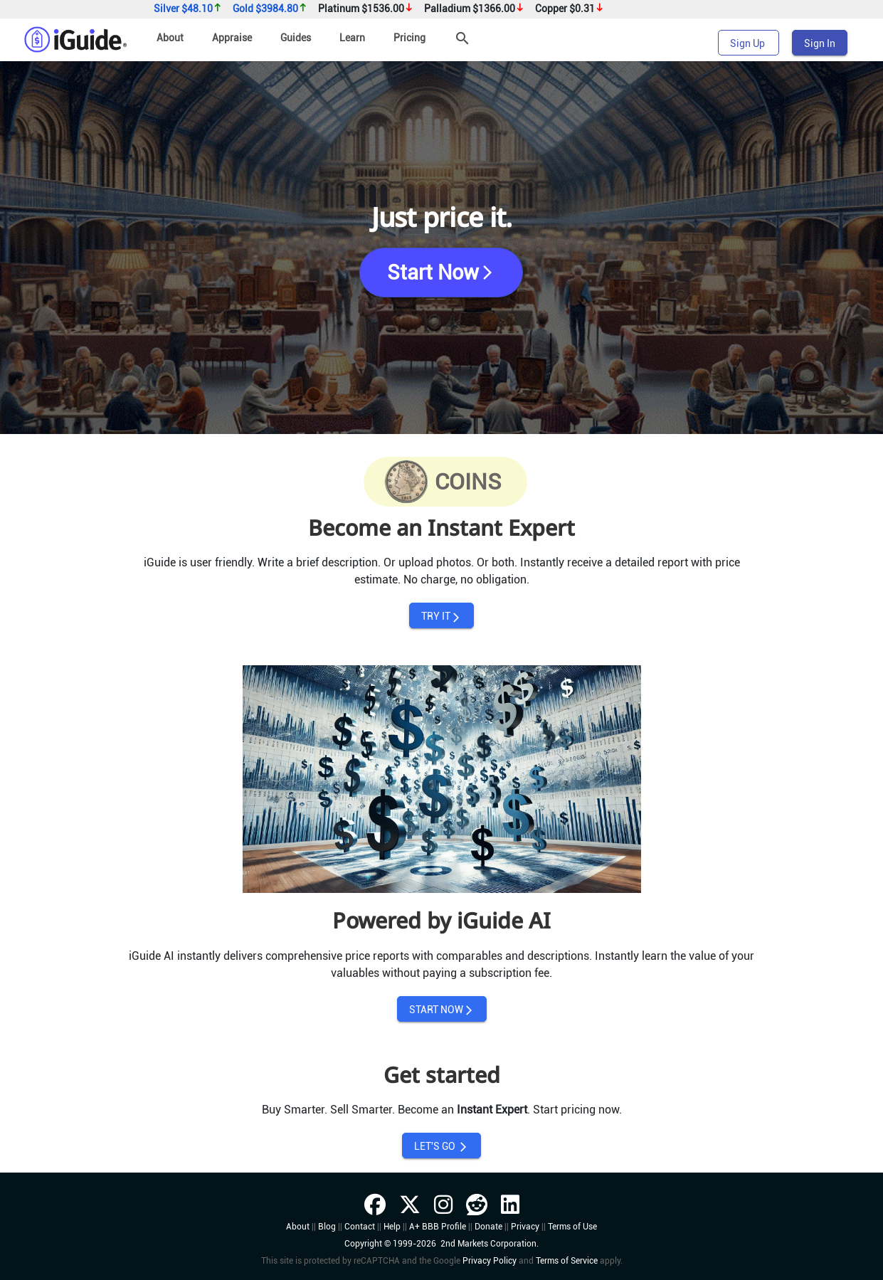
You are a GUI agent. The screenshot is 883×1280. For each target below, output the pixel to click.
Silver (188, 9)
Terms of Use (572, 1227)
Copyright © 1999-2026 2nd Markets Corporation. (441, 1244)
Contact (359, 1227)
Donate (488, 1227)
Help (392, 1227)
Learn (352, 37)
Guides (295, 37)
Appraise (232, 37)
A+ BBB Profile (437, 1227)
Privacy (525, 1227)
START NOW (442, 1010)
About (170, 37)
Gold (270, 9)
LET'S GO (441, 1147)
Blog (327, 1227)
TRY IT (441, 616)
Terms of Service (567, 1261)
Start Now (441, 272)
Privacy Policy (489, 1261)
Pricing (409, 37)
